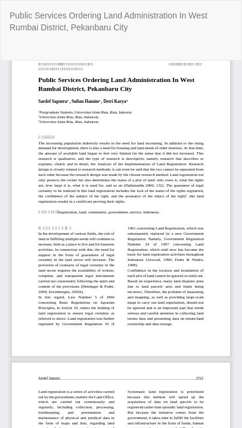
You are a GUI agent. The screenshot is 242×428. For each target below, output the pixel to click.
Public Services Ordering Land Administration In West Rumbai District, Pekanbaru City (108, 21)
